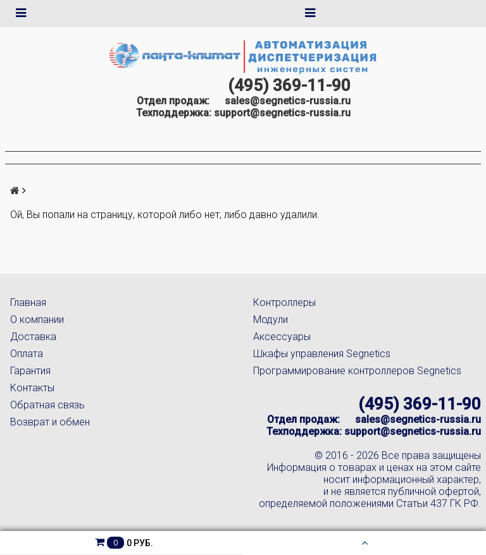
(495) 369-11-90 (289, 85)
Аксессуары (282, 337)
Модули (270, 320)
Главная (28, 302)
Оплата (26, 354)
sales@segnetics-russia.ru (288, 101)
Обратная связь (47, 405)
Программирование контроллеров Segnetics (357, 371)
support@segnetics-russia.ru (282, 113)
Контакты (32, 388)
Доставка (33, 337)
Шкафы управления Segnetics (321, 354)
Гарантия (30, 371)
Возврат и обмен (50, 422)
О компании (37, 320)
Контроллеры (284, 302)
